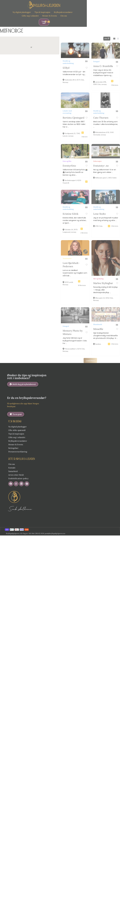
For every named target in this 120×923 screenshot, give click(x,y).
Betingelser (13, 443)
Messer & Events (49, 16)
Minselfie (98, 324)
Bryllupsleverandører (63, 12)
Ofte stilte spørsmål (16, 426)
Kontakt (11, 463)
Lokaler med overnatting (67, 112)
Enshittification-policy (18, 474)
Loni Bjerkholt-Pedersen (71, 264)
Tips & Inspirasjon (42, 12)
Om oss (63, 16)
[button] (22, 380)
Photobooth (97, 320)
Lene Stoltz (99, 213)
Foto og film (67, 161)
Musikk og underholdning (68, 62)
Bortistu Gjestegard (73, 117)
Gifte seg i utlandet (30, 16)
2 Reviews (114, 85)
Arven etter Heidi (16, 470)
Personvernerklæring (17, 447)
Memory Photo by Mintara (73, 328)
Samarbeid (13, 467)
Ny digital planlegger (22, 12)
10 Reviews (82, 285)
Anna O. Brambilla (103, 66)
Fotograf (96, 62)
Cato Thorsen (100, 117)
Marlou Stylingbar (103, 278)
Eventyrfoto (69, 165)
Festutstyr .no (101, 165)
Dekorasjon (97, 161)
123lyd (66, 67)
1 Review (84, 137)
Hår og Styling (98, 274)
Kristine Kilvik (70, 213)
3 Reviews (114, 226)
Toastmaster (67, 258)
